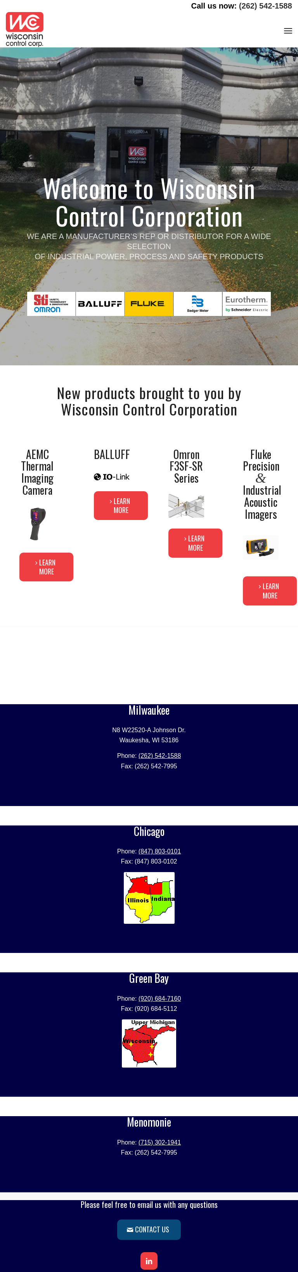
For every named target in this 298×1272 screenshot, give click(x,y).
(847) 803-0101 (160, 851)
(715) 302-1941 (160, 1142)
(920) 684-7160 (160, 998)
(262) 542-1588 (265, 6)
